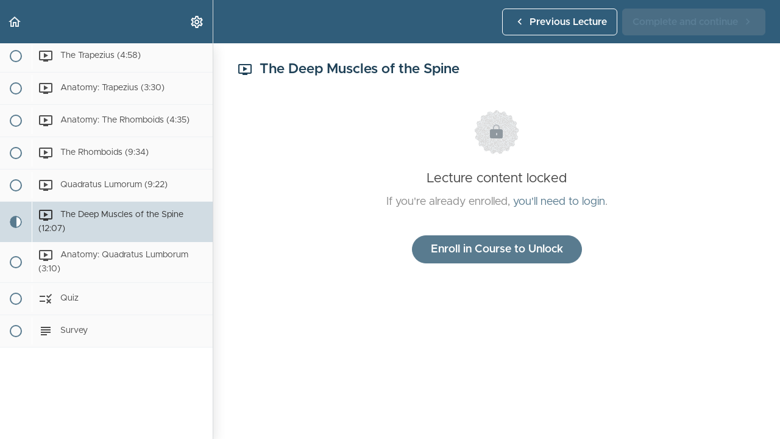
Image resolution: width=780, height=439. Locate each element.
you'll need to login (559, 201)
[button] (15, 21)
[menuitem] (197, 21)
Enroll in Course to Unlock (497, 249)
